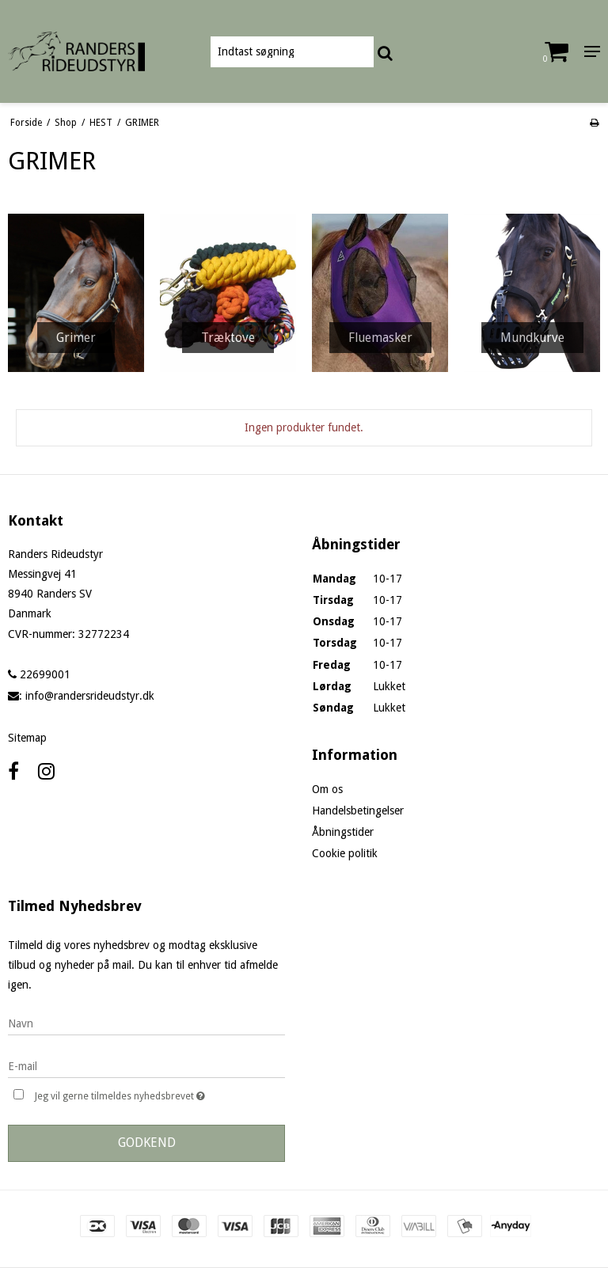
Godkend (147, 1142)
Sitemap (27, 737)
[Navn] (146, 1022)
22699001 (39, 674)
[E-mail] (146, 1065)
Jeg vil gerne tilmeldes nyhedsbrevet (159, 1094)
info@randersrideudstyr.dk (89, 695)
